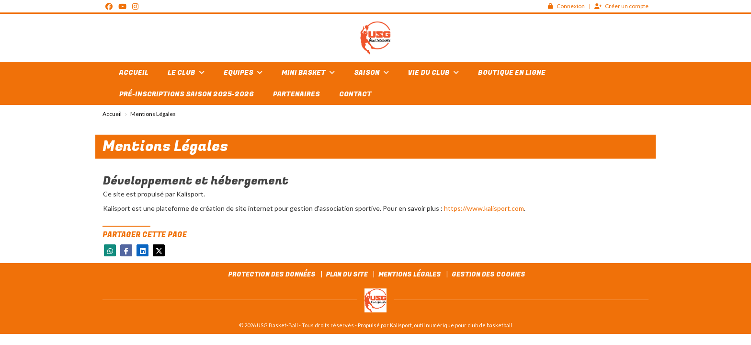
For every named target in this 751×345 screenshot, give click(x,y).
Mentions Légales (409, 274)
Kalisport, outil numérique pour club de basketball (451, 325)
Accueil (133, 73)
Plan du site (347, 274)
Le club (186, 73)
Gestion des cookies (488, 274)
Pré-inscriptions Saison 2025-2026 (186, 94)
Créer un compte (621, 6)
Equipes (243, 73)
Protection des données (272, 274)
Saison (371, 73)
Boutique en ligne (512, 73)
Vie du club (433, 73)
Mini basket (308, 73)
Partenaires (296, 94)
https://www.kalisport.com (484, 208)
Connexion (566, 6)
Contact (355, 94)
